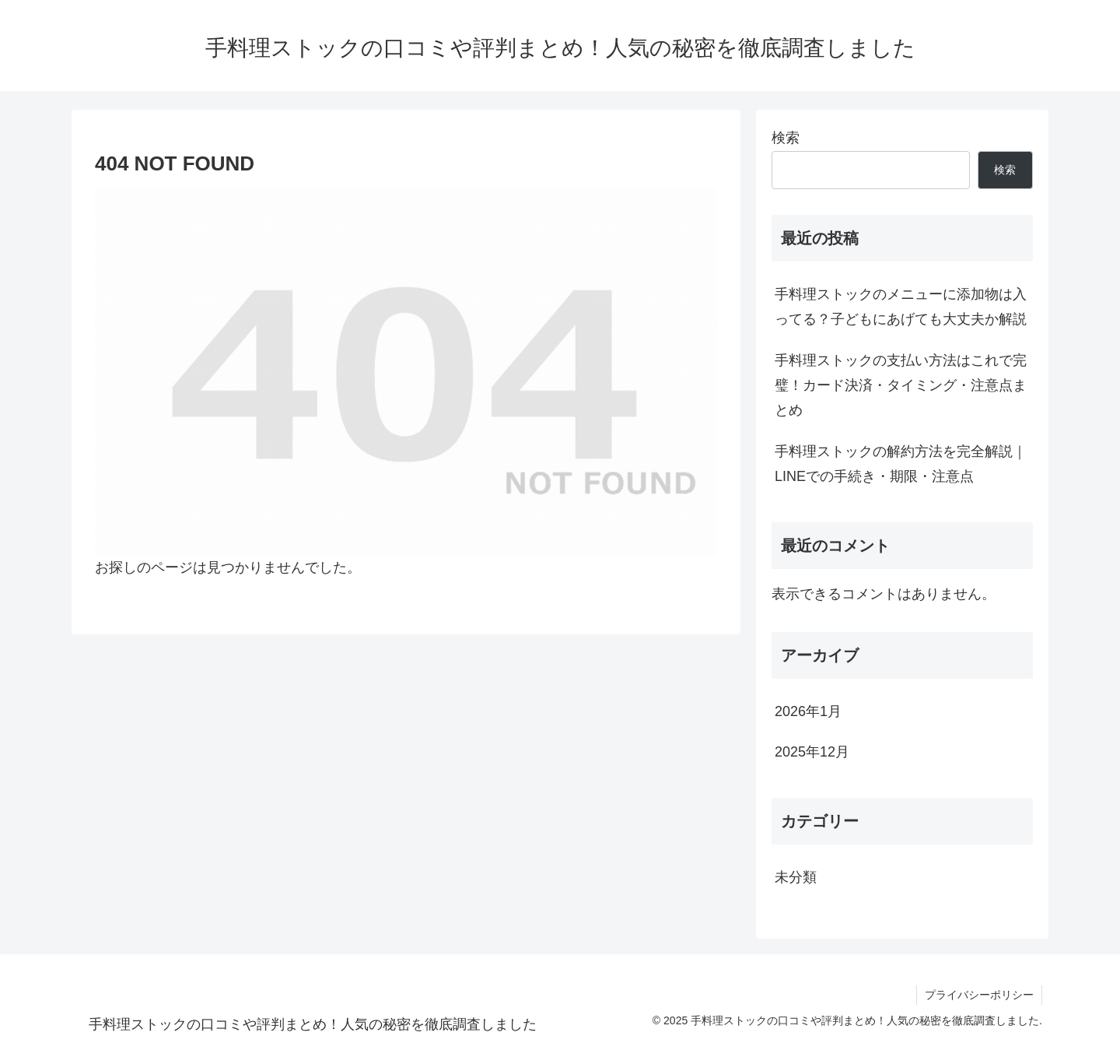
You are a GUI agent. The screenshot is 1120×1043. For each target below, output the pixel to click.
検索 (786, 138)
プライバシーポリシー (979, 995)
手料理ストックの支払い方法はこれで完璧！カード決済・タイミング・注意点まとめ (901, 386)
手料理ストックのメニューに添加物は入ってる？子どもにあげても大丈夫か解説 (901, 306)
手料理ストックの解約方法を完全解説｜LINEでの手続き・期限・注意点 (901, 464)
